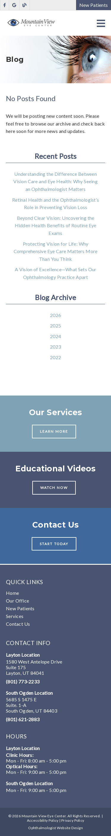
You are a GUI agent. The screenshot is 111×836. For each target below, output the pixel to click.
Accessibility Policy (43, 820)
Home (12, 593)
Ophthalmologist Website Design (55, 828)
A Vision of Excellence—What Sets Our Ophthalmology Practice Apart (55, 273)
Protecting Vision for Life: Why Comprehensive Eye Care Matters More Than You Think (56, 251)
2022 (55, 357)
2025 (55, 325)
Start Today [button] (54, 544)
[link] (4, 5)
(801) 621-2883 (22, 719)
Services (14, 616)
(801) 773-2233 (22, 681)
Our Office (17, 600)
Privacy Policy (72, 820)
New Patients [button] (93, 5)
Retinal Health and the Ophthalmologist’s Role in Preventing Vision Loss (55, 203)
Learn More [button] (54, 431)
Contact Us (18, 624)
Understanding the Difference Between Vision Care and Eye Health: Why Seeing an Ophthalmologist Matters (55, 181)
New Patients (20, 608)
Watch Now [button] (54, 487)
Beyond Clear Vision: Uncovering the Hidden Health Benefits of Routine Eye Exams (55, 225)
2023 (55, 346)
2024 (55, 336)
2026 (55, 315)
